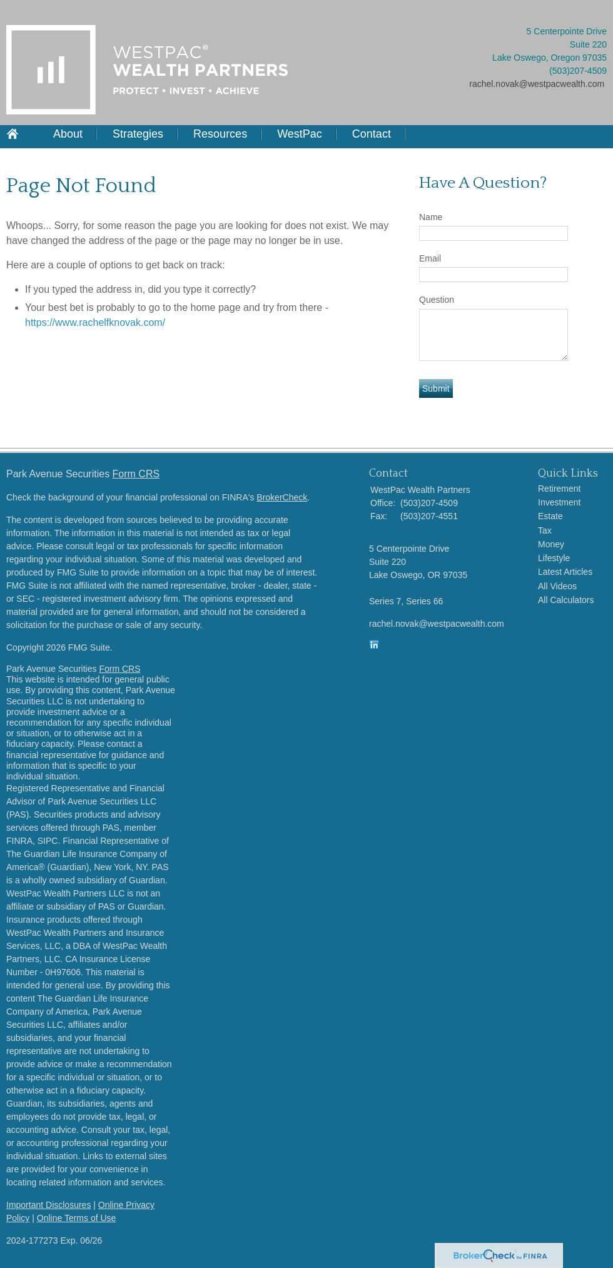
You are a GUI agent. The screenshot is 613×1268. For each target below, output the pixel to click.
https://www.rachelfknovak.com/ (95, 322)
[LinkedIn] (374, 647)
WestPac (299, 134)
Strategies (138, 134)
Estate (550, 516)
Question (436, 300)
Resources (220, 134)
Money (551, 544)
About (68, 134)
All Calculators (566, 600)
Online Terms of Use (76, 1218)
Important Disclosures (48, 1205)
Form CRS (136, 474)
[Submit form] (436, 388)
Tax (545, 530)
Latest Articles (565, 572)
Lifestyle (554, 558)
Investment (559, 502)
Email (430, 258)
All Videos (557, 586)
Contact (371, 134)
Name (430, 217)
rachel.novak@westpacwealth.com (536, 84)
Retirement (559, 489)
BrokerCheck (281, 497)
